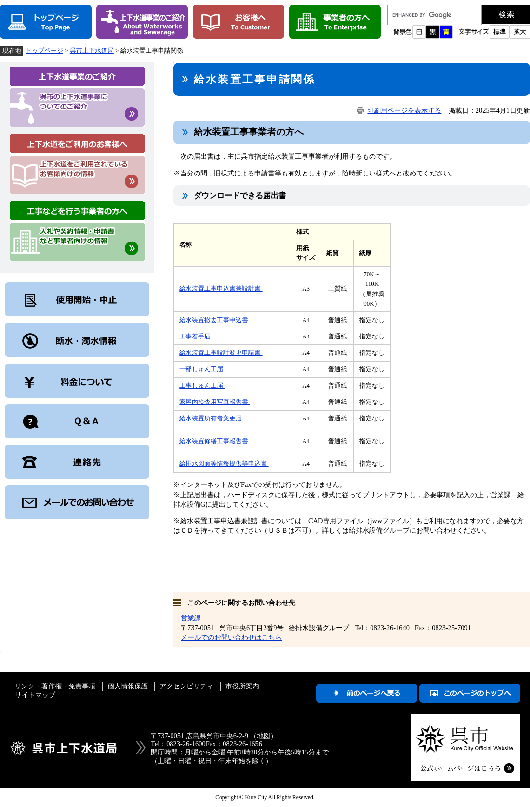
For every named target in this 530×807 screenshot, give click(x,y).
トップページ (44, 50)
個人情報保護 (127, 686)
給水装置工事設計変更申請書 (220, 352)
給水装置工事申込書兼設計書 (220, 288)
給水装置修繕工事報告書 (214, 440)
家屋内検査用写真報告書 (214, 401)
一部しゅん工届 (202, 369)
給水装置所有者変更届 (210, 418)
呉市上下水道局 (92, 50)
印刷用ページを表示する (404, 110)
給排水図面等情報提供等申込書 (223, 463)
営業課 (191, 618)
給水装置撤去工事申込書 (214, 319)
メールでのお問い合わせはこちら (231, 637)
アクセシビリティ (186, 686)
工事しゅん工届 (202, 385)
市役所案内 (242, 686)
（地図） (263, 736)
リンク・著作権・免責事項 (54, 686)
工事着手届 (195, 336)
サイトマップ (35, 695)
